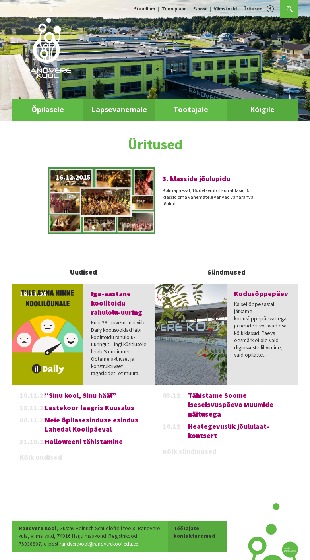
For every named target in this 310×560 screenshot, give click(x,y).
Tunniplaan (174, 9)
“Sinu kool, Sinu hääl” (80, 395)
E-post (200, 9)
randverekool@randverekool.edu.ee (61, 544)
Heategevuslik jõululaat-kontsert (228, 431)
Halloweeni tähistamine (84, 441)
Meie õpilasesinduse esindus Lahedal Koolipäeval (91, 424)
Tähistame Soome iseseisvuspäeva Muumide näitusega (230, 405)
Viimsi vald (225, 9)
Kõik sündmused (190, 451)
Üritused (252, 9)
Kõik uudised (40, 457)
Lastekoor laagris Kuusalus (89, 407)
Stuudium (144, 9)
